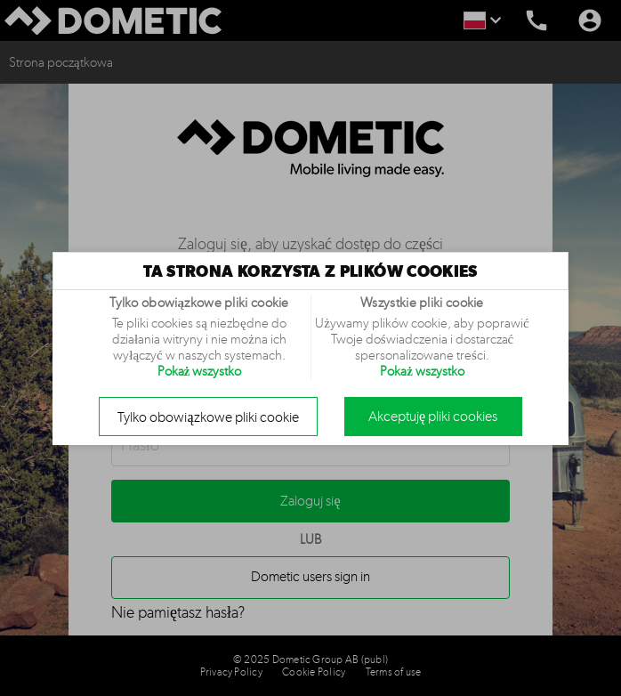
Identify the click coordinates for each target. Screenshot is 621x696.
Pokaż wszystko (199, 371)
